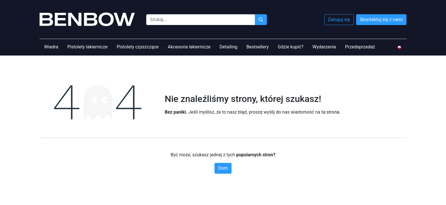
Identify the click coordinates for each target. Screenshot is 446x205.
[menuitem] (51, 47)
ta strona (330, 112)
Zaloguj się (339, 19)
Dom (223, 168)
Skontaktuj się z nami (381, 19)
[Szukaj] (261, 19)
